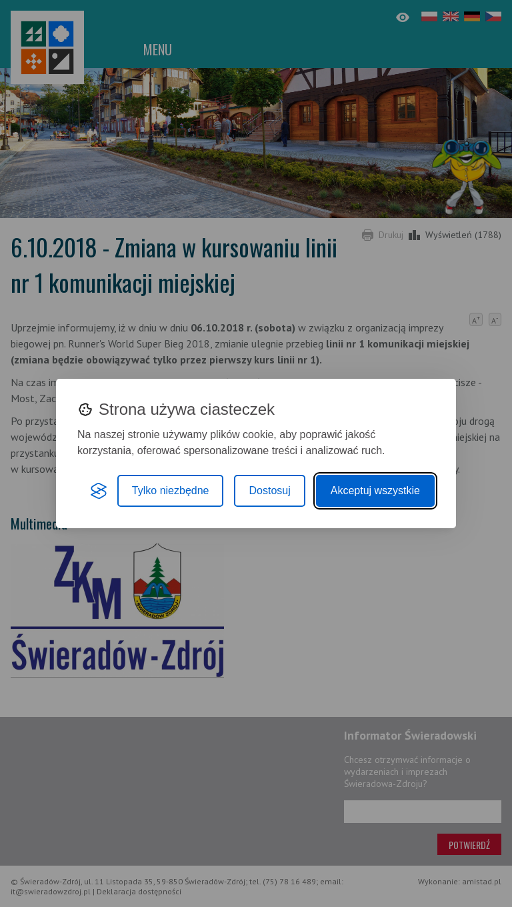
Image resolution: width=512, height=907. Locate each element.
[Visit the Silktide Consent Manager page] (99, 491)
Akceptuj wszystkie (375, 490)
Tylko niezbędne (170, 490)
